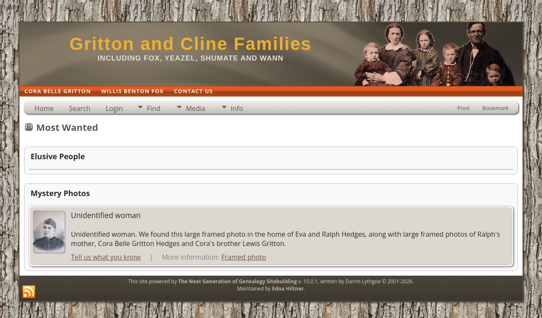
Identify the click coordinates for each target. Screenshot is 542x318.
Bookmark (495, 108)
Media (195, 108)
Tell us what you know (106, 257)
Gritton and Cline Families (190, 44)
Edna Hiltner (288, 288)
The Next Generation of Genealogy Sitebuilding (237, 281)
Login (114, 108)
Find (153, 108)
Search (80, 108)
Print (463, 108)
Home (44, 108)
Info (237, 108)
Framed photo (243, 257)
